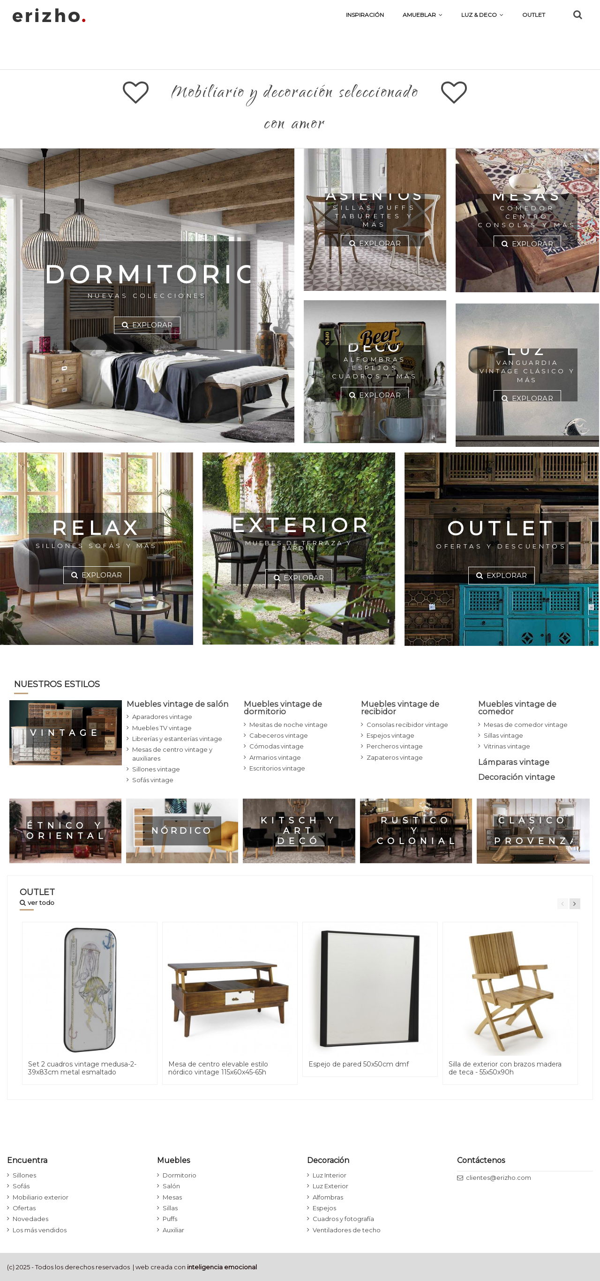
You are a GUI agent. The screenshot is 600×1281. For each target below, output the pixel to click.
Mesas (172, 1197)
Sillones (24, 1175)
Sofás (21, 1186)
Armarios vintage (275, 757)
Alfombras (328, 1197)
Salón (171, 1186)
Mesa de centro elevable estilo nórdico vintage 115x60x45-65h (218, 1068)
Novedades (30, 1218)
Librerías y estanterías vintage (177, 738)
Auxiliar (173, 1230)
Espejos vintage (390, 735)
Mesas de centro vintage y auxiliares (172, 754)
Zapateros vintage (395, 757)
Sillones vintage (156, 769)
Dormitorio (179, 1175)
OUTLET (37, 896)
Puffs (170, 1218)
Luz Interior (329, 1175)
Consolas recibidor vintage (407, 724)
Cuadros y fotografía (343, 1218)
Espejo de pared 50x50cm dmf (358, 1064)
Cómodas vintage (276, 746)
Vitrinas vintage (507, 746)
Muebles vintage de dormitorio (283, 707)
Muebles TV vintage (162, 728)
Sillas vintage (503, 735)
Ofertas (24, 1208)
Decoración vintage (516, 777)
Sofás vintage (152, 780)
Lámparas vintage (513, 762)
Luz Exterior (330, 1186)
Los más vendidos (40, 1230)
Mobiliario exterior (40, 1197)
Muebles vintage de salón (178, 704)
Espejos (324, 1208)
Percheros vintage (395, 746)
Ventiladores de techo (347, 1230)
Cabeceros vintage (278, 735)
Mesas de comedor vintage (526, 724)
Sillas (170, 1208)
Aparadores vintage (162, 716)
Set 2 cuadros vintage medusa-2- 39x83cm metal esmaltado (82, 1068)
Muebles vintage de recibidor (400, 707)
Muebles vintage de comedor (517, 707)
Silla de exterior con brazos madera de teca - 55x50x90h (505, 1068)
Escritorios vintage (277, 768)
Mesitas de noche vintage (288, 724)
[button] (482, 15)
